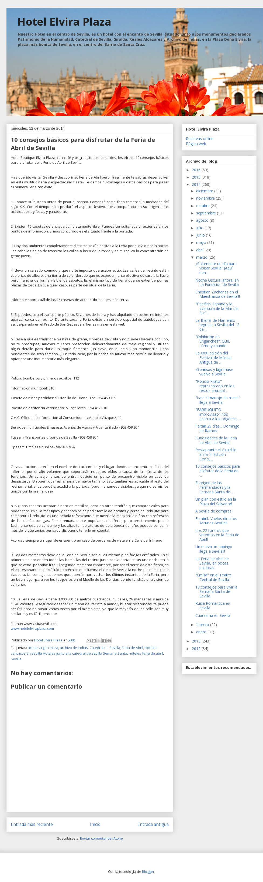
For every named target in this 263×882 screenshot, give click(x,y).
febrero (203, 624)
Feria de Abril (132, 647)
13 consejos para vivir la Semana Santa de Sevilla (216, 591)
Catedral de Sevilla (104, 647)
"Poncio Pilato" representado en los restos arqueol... (214, 386)
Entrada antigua (153, 824)
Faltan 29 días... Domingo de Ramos (217, 428)
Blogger (148, 871)
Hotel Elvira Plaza (64, 21)
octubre (203, 205)
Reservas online (199, 138)
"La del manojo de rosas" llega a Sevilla (217, 400)
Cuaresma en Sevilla (212, 615)
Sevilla (16, 659)
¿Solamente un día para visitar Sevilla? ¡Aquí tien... (216, 268)
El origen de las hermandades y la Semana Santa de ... (214, 487)
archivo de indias (74, 647)
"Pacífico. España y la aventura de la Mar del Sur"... (216, 308)
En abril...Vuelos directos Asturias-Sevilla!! (216, 521)
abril (200, 249)
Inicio (95, 824)
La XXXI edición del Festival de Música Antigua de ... (213, 357)
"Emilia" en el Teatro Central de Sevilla (213, 577)
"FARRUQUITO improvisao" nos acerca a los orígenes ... (217, 414)
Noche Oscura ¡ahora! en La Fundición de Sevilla (217, 282)
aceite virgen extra (43, 647)
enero (201, 631)
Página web (196, 143)
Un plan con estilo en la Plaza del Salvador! (215, 501)
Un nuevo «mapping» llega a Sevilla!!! (213, 549)
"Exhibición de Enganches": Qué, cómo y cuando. (212, 341)
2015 (197, 177)
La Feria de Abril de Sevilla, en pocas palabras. (212, 563)
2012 (197, 648)
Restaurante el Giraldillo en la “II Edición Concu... (216, 454)
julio (200, 227)
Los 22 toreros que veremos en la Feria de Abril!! (217, 535)
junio (201, 235)
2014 (197, 184)
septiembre (206, 213)
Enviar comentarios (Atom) (101, 838)
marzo (202, 257)
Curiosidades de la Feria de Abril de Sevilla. (216, 440)
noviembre (206, 198)
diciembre (205, 190)
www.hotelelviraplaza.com (33, 628)
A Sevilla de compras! (213, 511)
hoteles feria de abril (146, 653)
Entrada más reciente (32, 824)
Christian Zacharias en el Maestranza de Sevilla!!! (217, 294)
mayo (201, 242)
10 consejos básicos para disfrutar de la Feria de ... (217, 471)
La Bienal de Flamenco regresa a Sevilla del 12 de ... (217, 325)
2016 (197, 169)
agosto (203, 220)
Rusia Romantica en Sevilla (212, 605)
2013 (197, 641)
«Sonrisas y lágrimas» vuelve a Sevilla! (214, 372)
